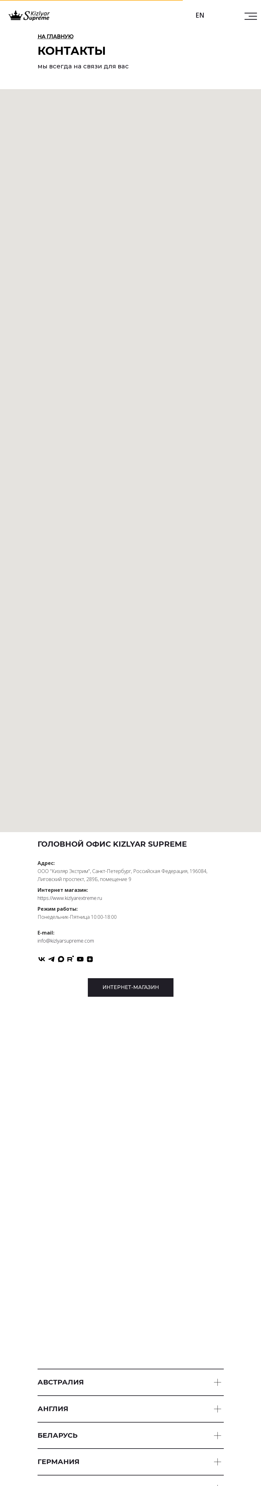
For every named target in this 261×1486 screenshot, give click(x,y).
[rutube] (70, 959)
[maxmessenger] (61, 959)
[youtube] (80, 959)
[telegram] (51, 959)
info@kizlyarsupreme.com (66, 940)
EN (200, 15)
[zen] (90, 959)
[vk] (42, 959)
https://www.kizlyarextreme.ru (70, 898)
